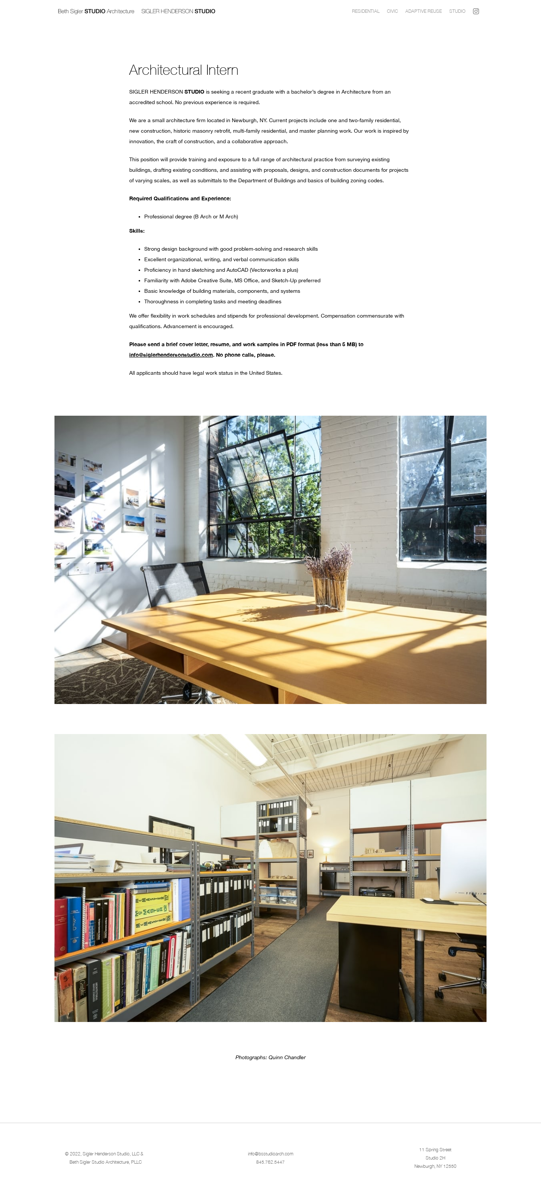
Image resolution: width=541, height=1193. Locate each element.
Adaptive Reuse (423, 11)
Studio (457, 11)
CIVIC (392, 11)
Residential (365, 11)
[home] (203, 11)
